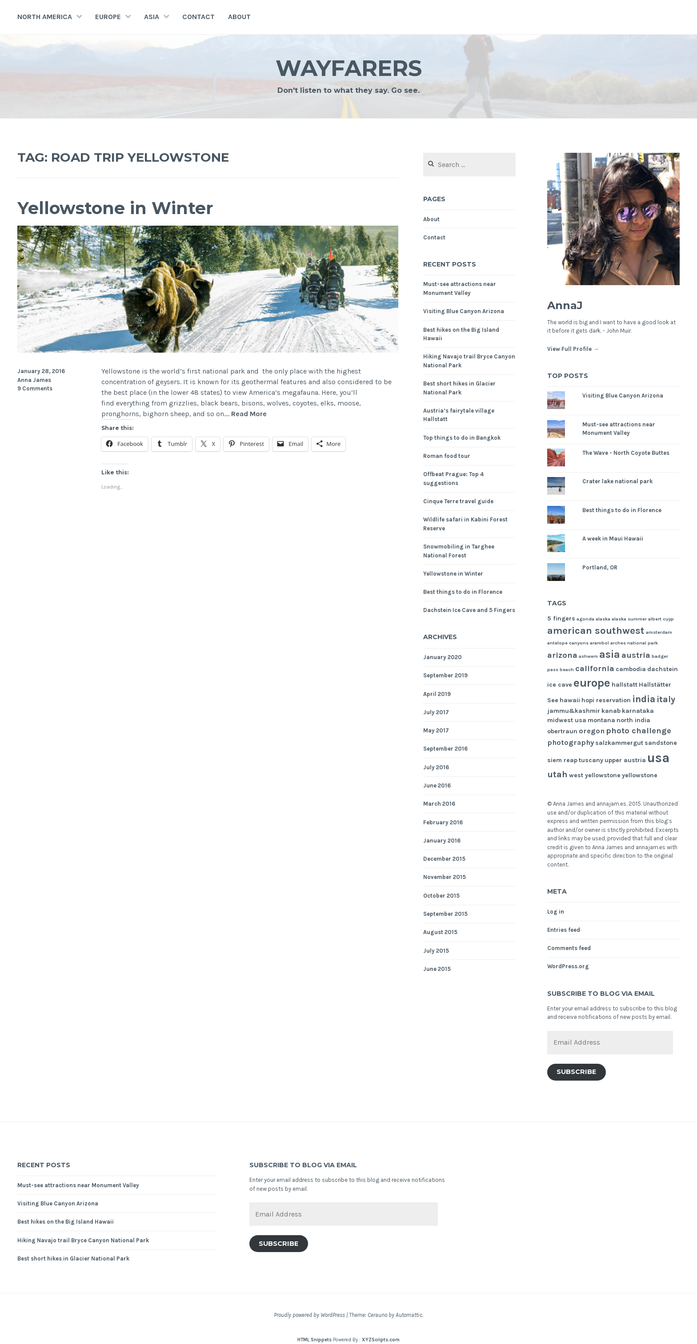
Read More (249, 414)
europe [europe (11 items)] (591, 683)
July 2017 (436, 712)
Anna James (34, 380)
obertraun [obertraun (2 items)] (562, 731)
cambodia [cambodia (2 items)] (631, 669)
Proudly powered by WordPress (309, 1315)
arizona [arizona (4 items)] (562, 655)
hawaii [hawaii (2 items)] (570, 700)
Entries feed (563, 929)
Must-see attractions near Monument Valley (78, 1185)
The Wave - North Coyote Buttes (625, 452)
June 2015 (437, 969)
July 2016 (436, 767)
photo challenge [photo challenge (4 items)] (638, 731)
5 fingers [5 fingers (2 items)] (561, 618)
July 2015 (436, 950)
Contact (198, 16)
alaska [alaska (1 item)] (603, 619)
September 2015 (445, 914)
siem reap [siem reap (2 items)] (562, 760)
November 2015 (444, 877)
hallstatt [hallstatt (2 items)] (624, 684)
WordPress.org (568, 966)
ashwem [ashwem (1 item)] (588, 656)
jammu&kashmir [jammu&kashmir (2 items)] (573, 711)
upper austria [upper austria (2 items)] (625, 760)
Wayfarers (349, 68)
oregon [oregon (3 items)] (592, 731)
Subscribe (576, 1072)
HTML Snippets (314, 1340)
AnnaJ (565, 305)
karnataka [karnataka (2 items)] (638, 711)
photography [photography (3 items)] (570, 742)
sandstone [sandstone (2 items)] (661, 743)
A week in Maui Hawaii (612, 538)
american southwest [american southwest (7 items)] (596, 630)
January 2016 (442, 840)
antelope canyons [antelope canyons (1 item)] (568, 643)
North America (44, 16)
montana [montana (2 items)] (601, 720)
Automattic (409, 1315)
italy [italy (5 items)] (666, 699)
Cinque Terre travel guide (458, 501)
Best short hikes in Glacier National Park (73, 1258)
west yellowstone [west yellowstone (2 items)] (595, 775)
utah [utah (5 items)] (557, 774)
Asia (151, 16)
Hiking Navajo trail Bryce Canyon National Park (83, 1240)
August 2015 (440, 932)
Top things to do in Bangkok (462, 437)
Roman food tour (446, 456)
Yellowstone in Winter (115, 208)
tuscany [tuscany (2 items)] (591, 760)
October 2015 (441, 895)
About (239, 16)
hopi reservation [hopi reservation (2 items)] (606, 700)
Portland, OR (599, 567)
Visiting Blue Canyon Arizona (463, 311)
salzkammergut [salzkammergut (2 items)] (619, 743)
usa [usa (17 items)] (658, 757)
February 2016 (443, 822)
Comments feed (569, 948)
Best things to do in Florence (462, 591)
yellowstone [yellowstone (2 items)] (639, 775)
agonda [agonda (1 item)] (585, 619)
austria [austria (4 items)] (635, 655)
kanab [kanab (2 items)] (611, 711)
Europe (108, 16)
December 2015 (444, 858)
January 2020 (442, 657)
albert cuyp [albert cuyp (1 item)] (661, 619)
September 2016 (445, 748)
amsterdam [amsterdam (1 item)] (659, 632)
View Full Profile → (573, 349)
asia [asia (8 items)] (609, 654)
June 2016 (437, 785)
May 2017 (436, 730)
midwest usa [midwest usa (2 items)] (566, 720)
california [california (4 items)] (594, 668)
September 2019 (445, 675)
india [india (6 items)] (643, 698)
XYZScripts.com (381, 1340)
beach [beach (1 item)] (567, 669)
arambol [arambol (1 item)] (599, 643)
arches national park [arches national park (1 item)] (634, 643)
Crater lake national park (617, 481)
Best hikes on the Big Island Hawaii (65, 1221)
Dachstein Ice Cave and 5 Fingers (469, 610)
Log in (555, 911)
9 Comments (34, 388)
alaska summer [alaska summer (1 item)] (629, 619)
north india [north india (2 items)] (633, 720)
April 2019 (437, 694)
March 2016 (439, 803)
